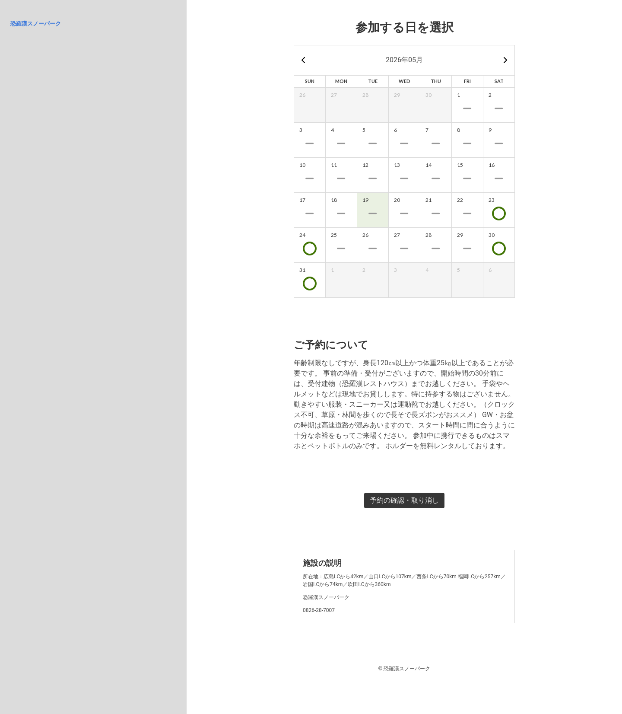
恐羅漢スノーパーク (35, 23)
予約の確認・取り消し (404, 500)
